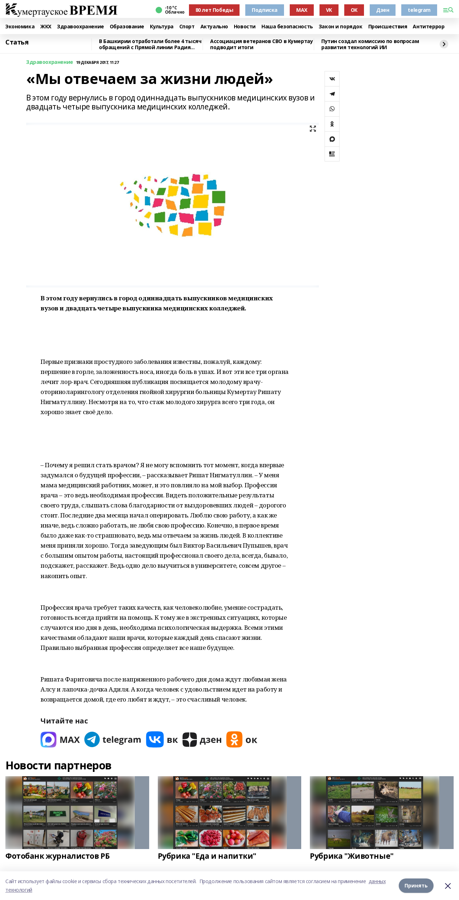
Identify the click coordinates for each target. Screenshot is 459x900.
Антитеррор (428, 27)
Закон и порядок (341, 27)
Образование (127, 27)
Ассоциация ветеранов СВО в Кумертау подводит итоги (261, 44)
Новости (245, 27)
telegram (419, 9)
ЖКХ (45, 27)
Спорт (187, 27)
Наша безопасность (287, 27)
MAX (301, 9)
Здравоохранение (80, 27)
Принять (416, 885)
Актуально (214, 27)
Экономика (19, 27)
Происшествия (387, 27)
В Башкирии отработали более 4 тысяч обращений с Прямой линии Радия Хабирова (150, 44)
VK (329, 9)
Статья (16, 42)
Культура (162, 27)
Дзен (382, 9)
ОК (354, 9)
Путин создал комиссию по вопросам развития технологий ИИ (370, 44)
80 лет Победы (214, 9)
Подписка (265, 9)
